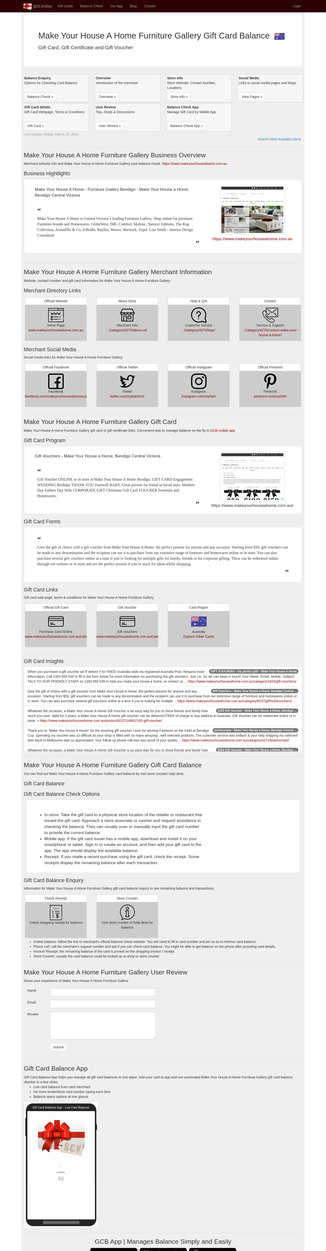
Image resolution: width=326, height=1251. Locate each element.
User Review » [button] (110, 126)
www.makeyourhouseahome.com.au (56, 330)
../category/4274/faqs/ (198, 330)
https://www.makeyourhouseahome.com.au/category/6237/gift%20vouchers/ (235, 701)
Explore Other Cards (198, 636)
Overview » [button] (107, 97)
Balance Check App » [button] (186, 126)
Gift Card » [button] (35, 126)
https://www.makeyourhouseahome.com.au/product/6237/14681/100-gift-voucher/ (101, 721)
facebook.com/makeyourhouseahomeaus (56, 396)
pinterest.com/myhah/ (270, 396)
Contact (150, 6)
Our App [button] (116, 6)
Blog (133, 6)
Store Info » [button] (179, 97)
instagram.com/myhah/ (199, 396)
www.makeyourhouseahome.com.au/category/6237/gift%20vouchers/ (77, 636)
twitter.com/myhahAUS (127, 396)
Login (297, 6)
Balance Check (91, 6)
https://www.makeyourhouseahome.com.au (194, 164)
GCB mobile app (222, 430)
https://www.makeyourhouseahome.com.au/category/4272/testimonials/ (235, 740)
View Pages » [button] (252, 97)
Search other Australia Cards (279, 139)
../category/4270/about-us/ (127, 330)
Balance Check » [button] (40, 97)
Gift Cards (65, 6)
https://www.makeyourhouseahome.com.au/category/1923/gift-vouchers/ (242, 681)
